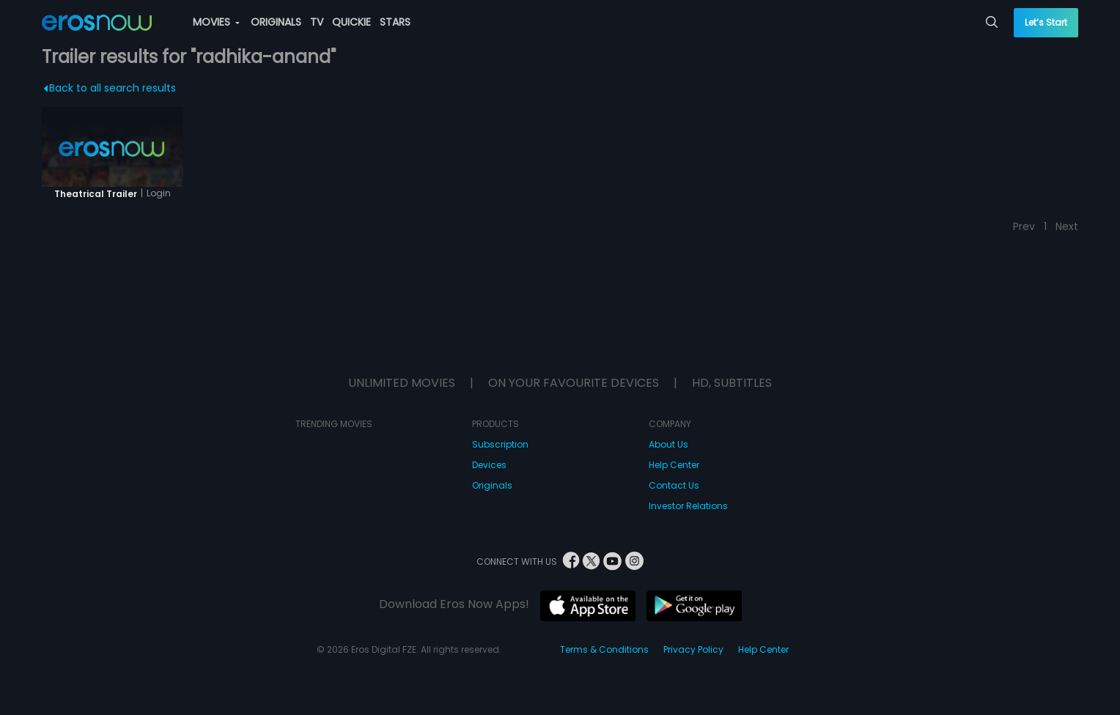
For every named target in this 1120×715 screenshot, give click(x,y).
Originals (492, 485)
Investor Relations (688, 506)
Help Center (674, 465)
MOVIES (216, 22)
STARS (395, 22)
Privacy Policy (693, 649)
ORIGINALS (276, 22)
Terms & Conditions (604, 649)
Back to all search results (109, 88)
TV (316, 22)
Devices (489, 465)
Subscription (500, 444)
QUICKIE (351, 22)
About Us (668, 444)
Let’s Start (1046, 22)
